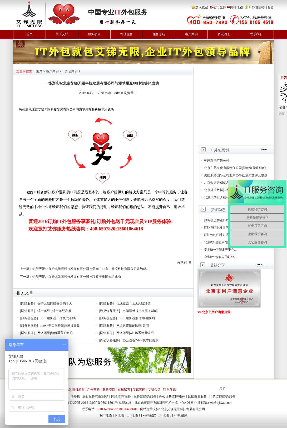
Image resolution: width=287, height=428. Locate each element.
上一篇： (26, 269)
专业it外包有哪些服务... (220, 249)
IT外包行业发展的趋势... (221, 227)
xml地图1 (133, 415)
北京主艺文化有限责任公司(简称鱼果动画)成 (235, 168)
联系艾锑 (169, 389)
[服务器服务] (29, 318)
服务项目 (94, 34)
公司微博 (219, 7)
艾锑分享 (217, 265)
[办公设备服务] (109, 340)
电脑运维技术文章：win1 (140, 311)
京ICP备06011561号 (103, 403)
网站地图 (236, 7)
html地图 (106, 415)
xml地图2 (149, 415)
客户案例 (191, 34)
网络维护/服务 (121, 396)
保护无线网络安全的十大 (54, 303)
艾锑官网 (139, 389)
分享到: (182, 262)
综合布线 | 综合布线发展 (54, 311)
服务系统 (159, 34)
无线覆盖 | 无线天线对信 (133, 303)
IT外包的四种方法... (218, 235)
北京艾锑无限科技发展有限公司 (183, 409)
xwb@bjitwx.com (220, 403)
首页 (29, 34)
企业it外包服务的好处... (220, 257)
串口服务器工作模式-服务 (58, 318)
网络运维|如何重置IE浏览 (55, 333)
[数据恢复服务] (109, 311)
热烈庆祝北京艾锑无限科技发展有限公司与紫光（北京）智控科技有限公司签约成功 (90, 269)
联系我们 (256, 34)
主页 (39, 71)
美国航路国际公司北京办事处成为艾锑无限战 (235, 175)
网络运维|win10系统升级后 (135, 333)
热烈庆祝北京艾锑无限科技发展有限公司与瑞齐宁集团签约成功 (76, 277)
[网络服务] (27, 303)
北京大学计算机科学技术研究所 (226, 197)
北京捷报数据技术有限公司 (223, 190)
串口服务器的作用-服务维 (137, 318)
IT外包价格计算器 (261, 7)
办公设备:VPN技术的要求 (141, 340)
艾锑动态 (218, 210)
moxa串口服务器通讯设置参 (60, 325)
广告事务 (93, 389)
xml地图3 (164, 415)
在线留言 (124, 389)
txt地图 (120, 415)
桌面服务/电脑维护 (95, 396)
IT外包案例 (70, 71)
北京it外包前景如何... (219, 242)
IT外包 (75, 396)
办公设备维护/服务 (172, 396)
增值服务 (126, 34)
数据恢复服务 (197, 396)
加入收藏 (201, 7)
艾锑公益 (154, 389)
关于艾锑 (62, 34)
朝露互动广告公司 (216, 160)
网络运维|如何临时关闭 (132, 325)
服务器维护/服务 (144, 396)
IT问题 (75, 192)
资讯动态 (223, 34)
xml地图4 (180, 415)
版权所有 (78, 389)
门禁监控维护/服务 (222, 396)
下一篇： (26, 277)
